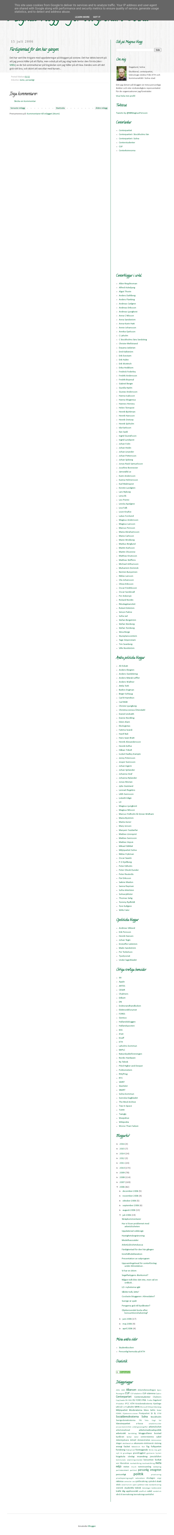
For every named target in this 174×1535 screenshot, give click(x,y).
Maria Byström (126, 818)
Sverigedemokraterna (125, 1420)
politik (138, 1474)
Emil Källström (126, 352)
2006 (122, 1187)
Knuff (121, 1038)
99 (120, 978)
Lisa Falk (123, 508)
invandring (142, 1456)
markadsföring (136, 1463)
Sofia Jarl (123, 616)
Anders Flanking (127, 299)
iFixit (121, 1034)
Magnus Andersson (128, 520)
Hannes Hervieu (127, 404)
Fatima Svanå (125, 730)
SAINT (122, 1082)
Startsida (60, 108)
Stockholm (156, 1417)
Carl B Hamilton (126, 698)
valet (149, 1491)
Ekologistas (124, 726)
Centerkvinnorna (127, 150)
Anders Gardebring (128, 674)
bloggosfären (145, 1433)
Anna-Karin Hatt (127, 324)
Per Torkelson (125, 952)
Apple (122, 982)
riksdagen (150, 1478)
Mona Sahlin (149, 1410)
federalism (136, 1447)
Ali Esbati (123, 666)
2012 (122, 1158)
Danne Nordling (126, 718)
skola (118, 1485)
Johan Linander (126, 452)
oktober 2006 (130, 1201)
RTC (121, 1078)
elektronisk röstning (152, 1443)
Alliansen (131, 1390)
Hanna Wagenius (127, 400)
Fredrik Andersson (128, 376)
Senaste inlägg (18, 108)
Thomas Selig (125, 898)
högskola (120, 1456)
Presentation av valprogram (136, 1258)
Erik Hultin (124, 360)
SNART (122, 1090)
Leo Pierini (124, 500)
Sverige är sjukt (129, 1301)
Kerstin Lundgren (127, 488)
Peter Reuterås (126, 874)
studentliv (129, 1488)
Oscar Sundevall (127, 592)
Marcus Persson (127, 528)
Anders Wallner (126, 682)
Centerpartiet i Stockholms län (134, 134)
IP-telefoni (120, 1404)
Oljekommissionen (130, 1414)
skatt (158, 1481)
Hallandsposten (127, 1026)
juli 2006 (127, 1215)
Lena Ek (122, 496)
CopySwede (120, 1400)
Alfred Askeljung (127, 287)
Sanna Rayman (126, 886)
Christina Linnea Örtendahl (132, 710)
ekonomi (138, 1443)
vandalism (157, 1491)
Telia (146, 1421)
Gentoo (123, 1018)
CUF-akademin (136, 1394)
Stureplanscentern (128, 636)
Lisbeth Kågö (125, 798)
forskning (120, 1450)
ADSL (118, 1390)
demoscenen (156, 1440)
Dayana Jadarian (127, 348)
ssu (146, 1485)
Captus (158, 1394)
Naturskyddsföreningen (130, 1054)
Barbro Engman (126, 690)
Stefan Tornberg (126, 628)
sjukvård (152, 1481)
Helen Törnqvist (126, 408)
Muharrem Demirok (128, 568)
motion (126, 1467)
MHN (137, 1407)
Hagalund (157, 1400)
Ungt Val (156, 1421)
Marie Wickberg (126, 540)
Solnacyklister (126, 894)
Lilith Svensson (126, 794)
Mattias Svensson (128, 838)
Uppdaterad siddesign (133, 1231)
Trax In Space (125, 1106)
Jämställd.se (125, 472)
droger (119, 1443)
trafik (118, 1491)
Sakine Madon (126, 882)
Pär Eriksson (125, 878)
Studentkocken (126, 1347)
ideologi (131, 1457)
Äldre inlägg (101, 108)
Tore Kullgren (125, 906)
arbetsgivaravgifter (140, 1427)
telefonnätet (156, 1488)
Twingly (122, 1114)
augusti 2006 (129, 1210)
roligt (159, 1478)
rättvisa (119, 1481)
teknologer (146, 1488)
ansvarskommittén (123, 1427)
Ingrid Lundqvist (126, 440)
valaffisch (142, 1491)
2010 (122, 1168)
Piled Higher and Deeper (131, 1066)
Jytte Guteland (126, 786)
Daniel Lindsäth (126, 714)
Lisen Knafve (125, 512)
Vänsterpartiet (123, 1423)
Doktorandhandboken (130, 1006)
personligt (30, 80)
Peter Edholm (125, 866)
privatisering (156, 1475)
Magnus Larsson (127, 524)
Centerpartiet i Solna (129, 138)
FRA (144, 1400)
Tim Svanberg (125, 644)
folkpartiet (156, 1446)
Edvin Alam (124, 722)
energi (119, 1446)
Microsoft (144, 1407)
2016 (122, 1144)
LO (120, 802)
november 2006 (131, 1196)
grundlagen (127, 1453)
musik (133, 1467)
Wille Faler (124, 910)
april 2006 (128, 1328)
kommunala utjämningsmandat (129, 1460)
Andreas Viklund (127, 928)
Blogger (92, 1526)
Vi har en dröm (129, 1271)
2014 (122, 1153)
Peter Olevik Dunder (129, 870)
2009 (122, 1173)
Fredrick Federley (127, 372)
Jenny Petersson (127, 758)
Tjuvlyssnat (124, 956)
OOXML (119, 1414)
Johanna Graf (125, 774)
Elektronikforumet (128, 1010)
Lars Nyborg (124, 492)
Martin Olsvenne (127, 552)
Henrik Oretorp (126, 420)
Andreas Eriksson (127, 308)
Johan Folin (124, 444)
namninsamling (144, 1467)
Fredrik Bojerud (126, 380)
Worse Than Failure (128, 1126)
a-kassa (139, 1424)
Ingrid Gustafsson (127, 436)
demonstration (143, 1440)
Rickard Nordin (126, 600)
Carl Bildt (123, 702)
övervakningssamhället (144, 1494)
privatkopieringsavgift (125, 1478)
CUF (121, 146)
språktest (141, 1485)
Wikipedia (124, 1122)
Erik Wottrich (125, 364)
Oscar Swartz (125, 858)
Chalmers (123, 994)
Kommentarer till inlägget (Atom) (43, 114)
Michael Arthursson (128, 564)
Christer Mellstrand (128, 343)
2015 (122, 1149)
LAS (117, 1407)
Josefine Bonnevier (128, 468)
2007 (122, 1182)
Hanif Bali (123, 734)
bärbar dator (132, 1437)
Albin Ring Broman (128, 283)
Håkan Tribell (125, 750)
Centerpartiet (125, 130)
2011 (122, 1163)
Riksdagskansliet (127, 604)
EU (134, 1400)
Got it (96, 17)
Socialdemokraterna (127, 1416)
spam (134, 1485)
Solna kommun (126, 1094)
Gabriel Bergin (126, 384)
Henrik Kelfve (125, 746)
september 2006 (131, 1205)
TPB (140, 1421)
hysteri (158, 1453)
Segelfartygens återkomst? (135, 1275)
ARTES (122, 986)
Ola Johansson (126, 580)
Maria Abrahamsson (129, 532)
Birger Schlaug (126, 694)
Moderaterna (135, 1410)
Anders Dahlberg (127, 295)
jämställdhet (155, 1457)
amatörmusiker (155, 1424)
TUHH (122, 1110)
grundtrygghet (139, 1453)
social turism (126, 1485)
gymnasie (150, 1453)
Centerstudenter (127, 142)
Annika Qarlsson (127, 331)
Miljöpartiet (122, 1410)
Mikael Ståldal (126, 846)
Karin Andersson (127, 476)
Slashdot (123, 1086)
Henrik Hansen (126, 936)
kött (117, 1463)
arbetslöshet (155, 1427)
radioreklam (140, 1478)
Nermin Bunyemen (128, 572)
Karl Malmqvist (126, 484)
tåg (123, 1491)
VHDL (12, 65)
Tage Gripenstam (127, 640)
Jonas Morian (125, 782)
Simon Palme (125, 612)
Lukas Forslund (126, 516)
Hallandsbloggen (127, 1022)
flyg (147, 1447)
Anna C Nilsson (126, 316)
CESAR (122, 990)
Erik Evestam (125, 356)
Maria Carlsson (126, 536)
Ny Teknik (123, 1062)
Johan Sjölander (127, 770)
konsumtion (149, 1460)
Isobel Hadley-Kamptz (130, 754)
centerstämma (147, 1437)
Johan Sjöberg (126, 460)
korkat (158, 1460)
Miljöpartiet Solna (128, 850)
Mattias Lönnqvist (128, 834)
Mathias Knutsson (128, 556)
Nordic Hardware (127, 1058)
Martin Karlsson (127, 548)
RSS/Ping (123, 1074)
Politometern (125, 1070)
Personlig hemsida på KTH (132, 1351)
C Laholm (123, 335)
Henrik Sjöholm (126, 424)
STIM (159, 1414)
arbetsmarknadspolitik (150, 1430)
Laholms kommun (128, 1046)
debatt (133, 1440)
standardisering (155, 1485)
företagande (142, 1450)
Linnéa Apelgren (127, 504)
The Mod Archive (127, 1102)
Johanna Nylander (128, 778)
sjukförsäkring (141, 1481)
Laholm (130, 1407)
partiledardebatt (122, 1470)
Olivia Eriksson (126, 584)
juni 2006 (127, 1319)
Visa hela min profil (125, 96)
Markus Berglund (127, 544)
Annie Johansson (127, 328)
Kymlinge (157, 1404)
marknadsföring (148, 1463)
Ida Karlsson (125, 428)
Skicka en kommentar (25, 101)
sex (133, 1482)
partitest (133, 1470)
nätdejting (157, 1467)
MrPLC (122, 1050)
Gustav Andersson (128, 392)
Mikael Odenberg (154, 1407)
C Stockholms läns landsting (133, 339)
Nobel (159, 1410)
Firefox (149, 1400)
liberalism (124, 1463)
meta (22, 80)
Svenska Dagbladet (128, 1098)
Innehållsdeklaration (132, 1254)
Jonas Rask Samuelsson (131, 464)
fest (143, 1447)
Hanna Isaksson (127, 396)
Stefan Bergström (127, 620)
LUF (124, 1407)
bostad (157, 1433)
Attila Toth (124, 686)
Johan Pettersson (127, 456)
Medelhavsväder (130, 1240)
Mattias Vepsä (126, 842)
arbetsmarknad (123, 1430)
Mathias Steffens (127, 560)
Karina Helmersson (128, 480)
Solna (145, 1416)
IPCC (127, 1404)
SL (155, 1413)
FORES (122, 1014)
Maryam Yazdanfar (128, 830)
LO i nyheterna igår (131, 1287)
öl (121, 1494)
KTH (121, 1042)
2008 (122, 1177)
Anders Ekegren (126, 670)
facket (127, 1446)
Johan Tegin (124, 940)
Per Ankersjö (125, 596)
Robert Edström (126, 608)
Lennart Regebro (127, 790)
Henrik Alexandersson (130, 742)
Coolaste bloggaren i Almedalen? (138, 1296)
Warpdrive (124, 1118)
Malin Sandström (127, 948)
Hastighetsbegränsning (133, 1236)
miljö (118, 1466)
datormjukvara (122, 1440)
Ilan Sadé (123, 432)
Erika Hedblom (126, 368)
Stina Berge (124, 632)
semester (128, 1482)
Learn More (82, 17)
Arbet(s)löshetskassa (132, 1245)
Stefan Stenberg (126, 624)
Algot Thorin (125, 291)
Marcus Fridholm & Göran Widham (136, 814)
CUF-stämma (148, 1393)
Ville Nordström (126, 648)
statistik (119, 1488)
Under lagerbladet (128, 960)
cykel (158, 1437)
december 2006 (131, 1191)
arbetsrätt (121, 1433)
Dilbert (122, 998)
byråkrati (120, 1437)
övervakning (128, 1494)
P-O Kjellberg (125, 862)
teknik (138, 1488)
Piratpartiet (144, 1413)
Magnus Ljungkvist (128, 806)
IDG (121, 1030)
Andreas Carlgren (127, 304)
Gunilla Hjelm (125, 388)
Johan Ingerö (125, 766)
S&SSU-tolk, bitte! (130, 1292)
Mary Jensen (125, 826)
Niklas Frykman (126, 854)
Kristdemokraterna (143, 1404)
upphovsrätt (132, 1491)
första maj (153, 1450)
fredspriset (130, 1450)
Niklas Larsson (126, 576)
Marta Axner (125, 822)
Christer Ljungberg (127, 706)
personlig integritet (149, 1470)
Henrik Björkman (127, 412)
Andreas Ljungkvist (128, 312)
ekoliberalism (128, 1444)
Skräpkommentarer (131, 1219)
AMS (123, 1390)
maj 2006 (127, 1324)
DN (120, 1002)
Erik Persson (125, 932)
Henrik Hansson (127, 416)
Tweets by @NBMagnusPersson (132, 113)
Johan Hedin (125, 448)
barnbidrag (132, 1434)
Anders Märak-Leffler (129, 678)
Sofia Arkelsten (126, 890)
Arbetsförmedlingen (147, 1390)
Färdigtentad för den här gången (138, 1249)
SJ (152, 1413)
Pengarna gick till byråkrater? (136, 1306)
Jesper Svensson (127, 762)
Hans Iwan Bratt (126, 738)
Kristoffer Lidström (128, 944)
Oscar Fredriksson (128, 588)
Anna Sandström (127, 320)
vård (118, 1494)
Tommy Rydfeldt (127, 902)
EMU (130, 1400)
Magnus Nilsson (127, 810)
